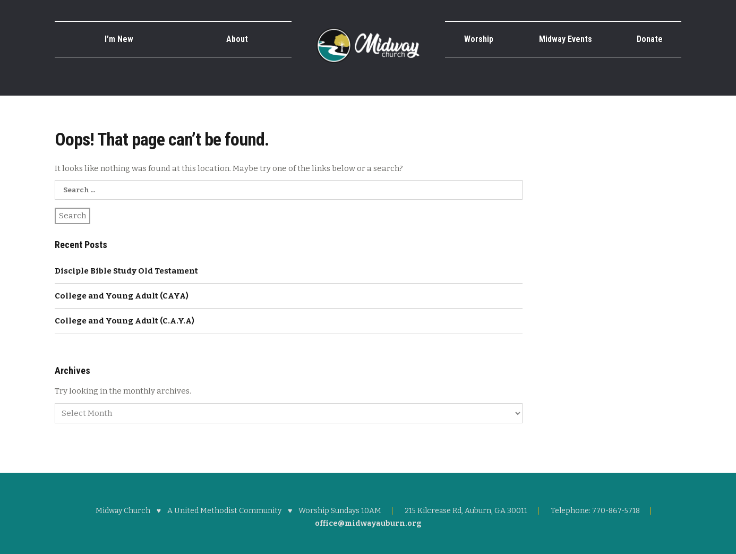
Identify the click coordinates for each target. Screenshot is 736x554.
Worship (478, 39)
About (237, 39)
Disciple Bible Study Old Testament (126, 271)
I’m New (119, 39)
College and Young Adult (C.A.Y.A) (124, 321)
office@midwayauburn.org (368, 523)
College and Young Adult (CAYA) (122, 296)
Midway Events (565, 39)
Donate (650, 39)
